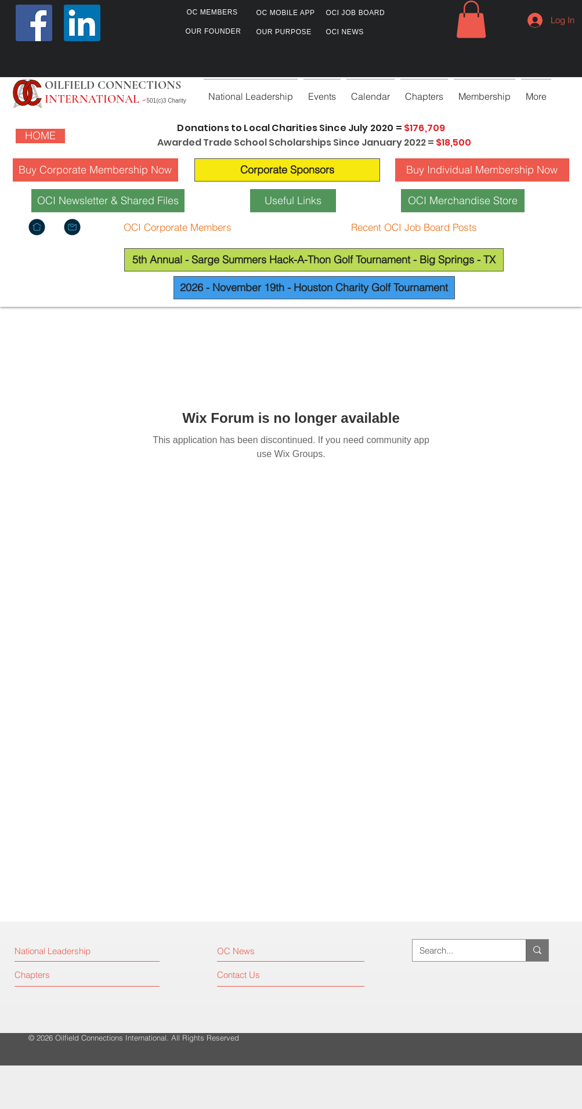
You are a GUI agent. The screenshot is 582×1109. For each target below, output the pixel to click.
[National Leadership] (65, 951)
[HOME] (40, 136)
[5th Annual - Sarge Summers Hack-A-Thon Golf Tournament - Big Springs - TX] (314, 259)
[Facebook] (34, 23)
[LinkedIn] (82, 23)
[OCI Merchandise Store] (463, 200)
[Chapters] (58, 975)
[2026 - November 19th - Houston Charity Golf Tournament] (314, 287)
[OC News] (268, 951)
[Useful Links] (293, 200)
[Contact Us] (261, 975)
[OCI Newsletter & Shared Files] (108, 200)
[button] (471, 19)
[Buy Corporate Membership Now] (95, 170)
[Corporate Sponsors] (287, 170)
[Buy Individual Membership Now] (482, 170)
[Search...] (460, 950)
